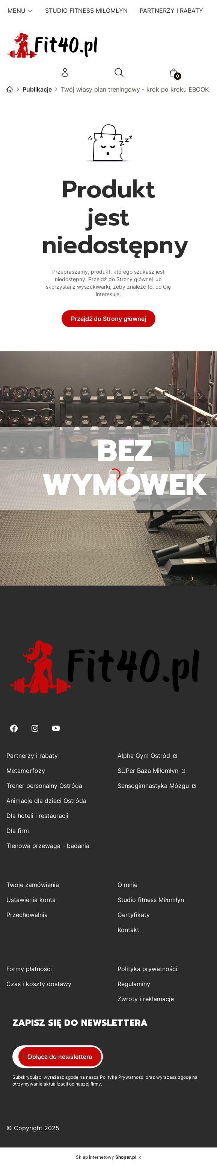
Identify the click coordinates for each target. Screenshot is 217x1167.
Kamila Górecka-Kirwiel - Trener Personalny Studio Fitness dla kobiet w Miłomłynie (10, 89)
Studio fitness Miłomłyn (151, 899)
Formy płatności (29, 969)
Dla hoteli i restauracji (37, 815)
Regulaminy (134, 984)
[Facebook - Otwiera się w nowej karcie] (13, 728)
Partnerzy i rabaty (32, 755)
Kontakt (128, 930)
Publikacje (37, 89)
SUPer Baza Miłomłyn (149, 770)
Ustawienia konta (31, 899)
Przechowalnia (27, 915)
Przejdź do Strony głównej (108, 318)
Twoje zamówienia (32, 884)
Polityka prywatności (147, 969)
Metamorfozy (25, 770)
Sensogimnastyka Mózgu (154, 785)
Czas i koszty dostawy (38, 984)
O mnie (127, 884)
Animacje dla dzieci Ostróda (46, 800)
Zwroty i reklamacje (146, 999)
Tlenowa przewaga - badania (47, 845)
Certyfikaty (134, 915)
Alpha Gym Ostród (145, 755)
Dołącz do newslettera (60, 1056)
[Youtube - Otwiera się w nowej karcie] (55, 728)
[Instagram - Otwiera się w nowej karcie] (34, 728)
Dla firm (17, 830)
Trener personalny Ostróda (44, 785)
